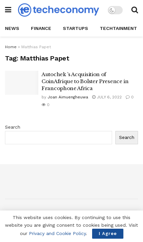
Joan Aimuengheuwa (68, 97)
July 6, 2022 (107, 97)
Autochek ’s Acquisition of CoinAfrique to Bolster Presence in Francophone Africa (85, 81)
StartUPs (75, 28)
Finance (41, 28)
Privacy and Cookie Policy (57, 233)
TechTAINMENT (118, 28)
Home (11, 47)
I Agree (108, 233)
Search (12, 127)
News (12, 28)
